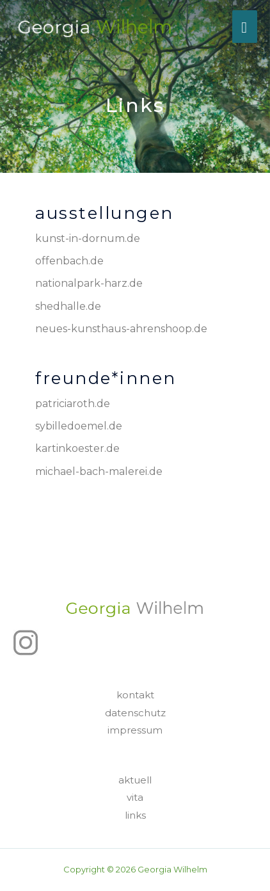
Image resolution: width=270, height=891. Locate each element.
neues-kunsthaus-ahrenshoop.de (121, 329)
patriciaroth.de (72, 403)
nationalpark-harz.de (89, 283)
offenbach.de (69, 261)
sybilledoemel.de (78, 426)
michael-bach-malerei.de (99, 471)
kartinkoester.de (77, 448)
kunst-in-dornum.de (87, 238)
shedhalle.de (68, 306)
